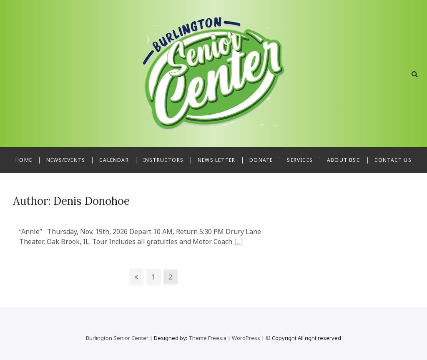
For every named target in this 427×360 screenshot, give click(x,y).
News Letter (216, 160)
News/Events (65, 160)
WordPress (246, 338)
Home (23, 160)
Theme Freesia (207, 338)
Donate (261, 160)
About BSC (343, 160)
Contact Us (393, 160)
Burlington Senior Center (117, 338)
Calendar (114, 160)
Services (300, 160)
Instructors (163, 160)
